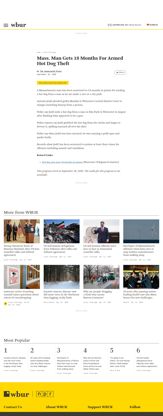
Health (126, 303)
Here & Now (115, 371)
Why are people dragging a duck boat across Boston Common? (97, 295)
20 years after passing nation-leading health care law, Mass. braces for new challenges (140, 295)
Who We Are (52, 414)
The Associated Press (51, 72)
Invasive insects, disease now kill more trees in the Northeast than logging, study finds (61, 295)
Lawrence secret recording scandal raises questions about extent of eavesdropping (21, 295)
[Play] (5, 304)
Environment (49, 303)
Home (39, 53)
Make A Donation (96, 414)
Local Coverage (49, 53)
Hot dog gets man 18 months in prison (64, 163)
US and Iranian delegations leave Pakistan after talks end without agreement (60, 249)
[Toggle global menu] (6, 25)
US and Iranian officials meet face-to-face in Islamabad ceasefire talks (99, 249)
